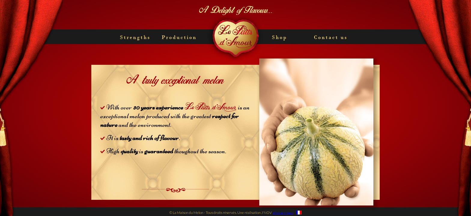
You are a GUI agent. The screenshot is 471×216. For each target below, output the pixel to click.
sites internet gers (282, 213)
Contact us (331, 37)
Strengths (135, 37)
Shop (279, 37)
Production (179, 37)
